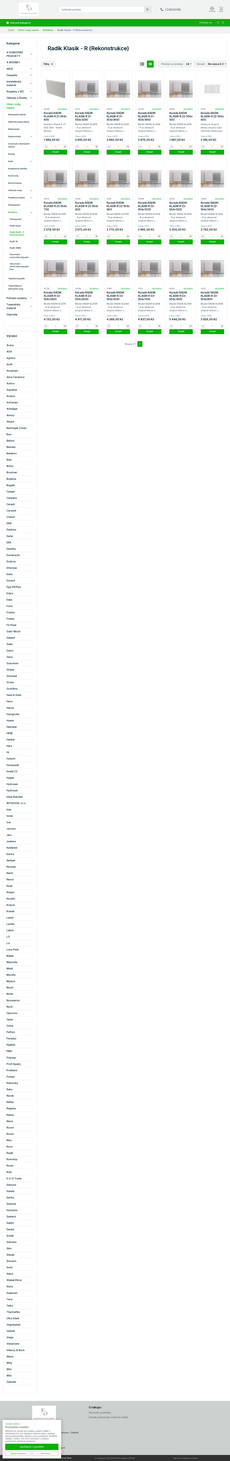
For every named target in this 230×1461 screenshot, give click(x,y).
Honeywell (12, 765)
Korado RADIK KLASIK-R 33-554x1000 (115, 296)
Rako (9, 1089)
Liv (8, 943)
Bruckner (11, 472)
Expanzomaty (14, 136)
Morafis (11, 974)
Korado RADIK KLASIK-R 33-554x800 (209, 296)
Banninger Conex (16, 428)
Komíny (11, 154)
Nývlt (9, 1006)
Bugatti (10, 485)
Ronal (9, 1165)
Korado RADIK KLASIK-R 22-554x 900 (118, 206)
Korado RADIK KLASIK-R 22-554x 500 (180, 116)
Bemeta (10, 447)
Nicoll (9, 987)
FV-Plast (11, 625)
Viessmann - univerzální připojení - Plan (20, 267)
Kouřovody (13, 176)
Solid (9, 1267)
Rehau (10, 1114)
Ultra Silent (12, 1318)
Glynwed (11, 676)
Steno (9, 1273)
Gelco (9, 650)
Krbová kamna (15, 183)
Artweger (12, 408)
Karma (10, 854)
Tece (9, 1299)
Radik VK (14, 241)
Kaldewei (11, 847)
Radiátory (48, 30)
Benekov (11, 453)
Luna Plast (12, 949)
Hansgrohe (12, 714)
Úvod (11, 30)
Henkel (10, 739)
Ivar (8, 822)
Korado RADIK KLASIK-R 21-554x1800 (147, 116)
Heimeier (11, 726)
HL (8, 752)
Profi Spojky (13, 1064)
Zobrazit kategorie (18, 22)
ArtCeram (12, 402)
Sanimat (11, 1203)
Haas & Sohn (13, 695)
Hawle (10, 720)
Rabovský (12, 1083)
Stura (9, 1286)
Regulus (11, 1108)
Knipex (10, 892)
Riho (9, 1140)
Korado (10, 898)
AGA (9, 351)
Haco (9, 701)
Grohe (10, 682)
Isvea (9, 815)
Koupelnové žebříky (17, 168)
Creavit (10, 517)
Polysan (11, 1057)
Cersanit (11, 510)
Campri (10, 491)
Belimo (10, 440)
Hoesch (10, 758)
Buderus (11, 478)
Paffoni (10, 1032)
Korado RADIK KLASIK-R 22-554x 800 (86, 206)
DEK (8, 542)
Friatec (10, 618)
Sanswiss (11, 1210)
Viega (9, 1337)
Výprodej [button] (11, 314)
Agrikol (10, 358)
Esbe (9, 599)
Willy (9, 1362)
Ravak (10, 1095)
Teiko (9, 1305)
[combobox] (189, 64)
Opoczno (11, 1013)
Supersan (11, 1293)
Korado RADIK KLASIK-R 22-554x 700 (55, 206)
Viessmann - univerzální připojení (19, 255)
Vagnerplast (13, 1324)
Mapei (10, 955)
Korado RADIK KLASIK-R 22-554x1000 (147, 206)
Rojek (9, 1152)
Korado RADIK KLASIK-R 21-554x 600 (55, 116)
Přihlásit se (205, 22)
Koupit (55, 152)
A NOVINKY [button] (13, 62)
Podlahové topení (16, 197)
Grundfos (12, 688)
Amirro (10, 383)
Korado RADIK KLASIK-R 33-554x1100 (147, 296)
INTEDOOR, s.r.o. (16, 803)
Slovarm (11, 1261)
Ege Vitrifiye (13, 586)
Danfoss (11, 529)
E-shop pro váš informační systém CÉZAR (115, 1458)
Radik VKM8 (15, 248)
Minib (9, 968)
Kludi (9, 885)
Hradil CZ (11, 771)
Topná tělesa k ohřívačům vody (15, 287)
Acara (10, 345)
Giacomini (12, 663)
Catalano (11, 497)
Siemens (11, 1242)
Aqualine (11, 389)
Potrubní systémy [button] (16, 298)
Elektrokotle (13, 129)
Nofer (9, 993)
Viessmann (12, 1343)
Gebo (9, 644)
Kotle (10, 161)
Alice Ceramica (15, 377)
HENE (9, 733)
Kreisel (10, 911)
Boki (9, 459)
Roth (9, 1172)
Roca (9, 1146)
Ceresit (10, 504)
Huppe (10, 777)
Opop (9, 1019)
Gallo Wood (13, 631)
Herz (9, 745)
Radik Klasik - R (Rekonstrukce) (74, 30)
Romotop (11, 1159)
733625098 (173, 9)
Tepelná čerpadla (16, 278)
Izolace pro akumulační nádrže (19, 145)
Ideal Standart (14, 796)
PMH (9, 1051)
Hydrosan (12, 784)
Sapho (10, 1222)
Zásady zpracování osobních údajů (108, 1417)
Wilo (9, 1369)
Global (10, 669)
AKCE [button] (9, 68)
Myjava (10, 981)
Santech (11, 1216)
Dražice (11, 561)
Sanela (10, 1191)
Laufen (10, 924)
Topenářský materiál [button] (13, 306)
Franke (10, 612)
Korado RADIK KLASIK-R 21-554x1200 (84, 116)
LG (8, 936)
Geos (9, 657)
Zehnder (11, 1381)
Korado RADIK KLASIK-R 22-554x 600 (212, 116)
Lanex (10, 917)
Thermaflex (13, 1312)
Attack (10, 421)
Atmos (10, 415)
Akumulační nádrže (17, 114)
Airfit (9, 364)
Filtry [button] (48, 64)
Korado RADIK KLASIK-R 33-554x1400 (178, 296)
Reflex (10, 1102)
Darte (9, 536)
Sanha (10, 1197)
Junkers (11, 841)
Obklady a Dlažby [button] (16, 97)
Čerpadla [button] (11, 75)
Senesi (10, 1229)
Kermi (9, 873)
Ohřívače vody (15, 190)
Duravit (10, 580)
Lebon (10, 930)
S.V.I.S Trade (13, 1178)
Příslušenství (14, 205)
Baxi (9, 434)
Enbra (9, 593)
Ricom (10, 1127)
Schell (10, 1235)
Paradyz (11, 1038)
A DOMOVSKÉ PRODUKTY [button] (14, 54)
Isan (8, 809)
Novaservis (13, 1000)
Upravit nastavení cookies (186, 1458)
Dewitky (11, 548)
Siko (9, 1248)
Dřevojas (11, 567)
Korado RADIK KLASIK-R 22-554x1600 (52, 296)
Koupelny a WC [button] (15, 91)
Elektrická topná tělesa (18, 122)
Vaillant (10, 1331)
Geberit (10, 637)
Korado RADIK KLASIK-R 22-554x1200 (178, 206)
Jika (8, 835)
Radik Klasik (15, 226)
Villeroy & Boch (15, 1350)
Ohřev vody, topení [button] (13, 106)
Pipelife (10, 1044)
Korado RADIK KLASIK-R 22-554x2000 (84, 296)
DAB (9, 523)
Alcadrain (12, 370)
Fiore (9, 606)
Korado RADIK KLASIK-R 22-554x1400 (209, 206)
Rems (9, 1121)
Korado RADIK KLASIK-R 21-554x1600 (115, 116)
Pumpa (10, 1076)
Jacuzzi (11, 828)
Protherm (11, 1070)
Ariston (10, 396)
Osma (9, 1025)
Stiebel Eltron (14, 1280)
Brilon (9, 466)
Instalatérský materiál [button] (13, 83)
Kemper (10, 860)
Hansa (10, 707)
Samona (11, 1184)
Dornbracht (13, 555)
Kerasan (11, 866)
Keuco (10, 879)
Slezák (10, 1254)
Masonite (11, 962)
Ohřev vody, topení (28, 30)
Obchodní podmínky (100, 1412)
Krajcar (10, 905)
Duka (9, 574)
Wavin (10, 1356)
